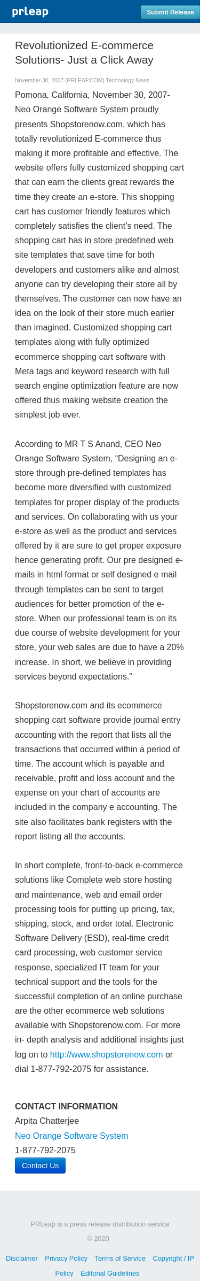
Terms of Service (120, 1258)
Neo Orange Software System (72, 1135)
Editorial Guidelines (110, 1273)
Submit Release (170, 12)
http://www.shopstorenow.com (106, 1054)
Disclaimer (22, 1258)
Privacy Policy (66, 1258)
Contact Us (40, 1165)
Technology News (127, 80)
